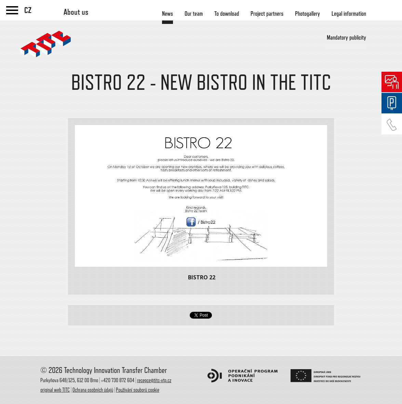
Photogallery (307, 13)
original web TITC (55, 390)
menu (12, 10)
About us (76, 11)
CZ (27, 10)
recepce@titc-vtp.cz (154, 380)
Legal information (349, 13)
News (167, 13)
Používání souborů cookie (137, 390)
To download (226, 13)
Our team (194, 13)
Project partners (267, 13)
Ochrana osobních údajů (92, 390)
